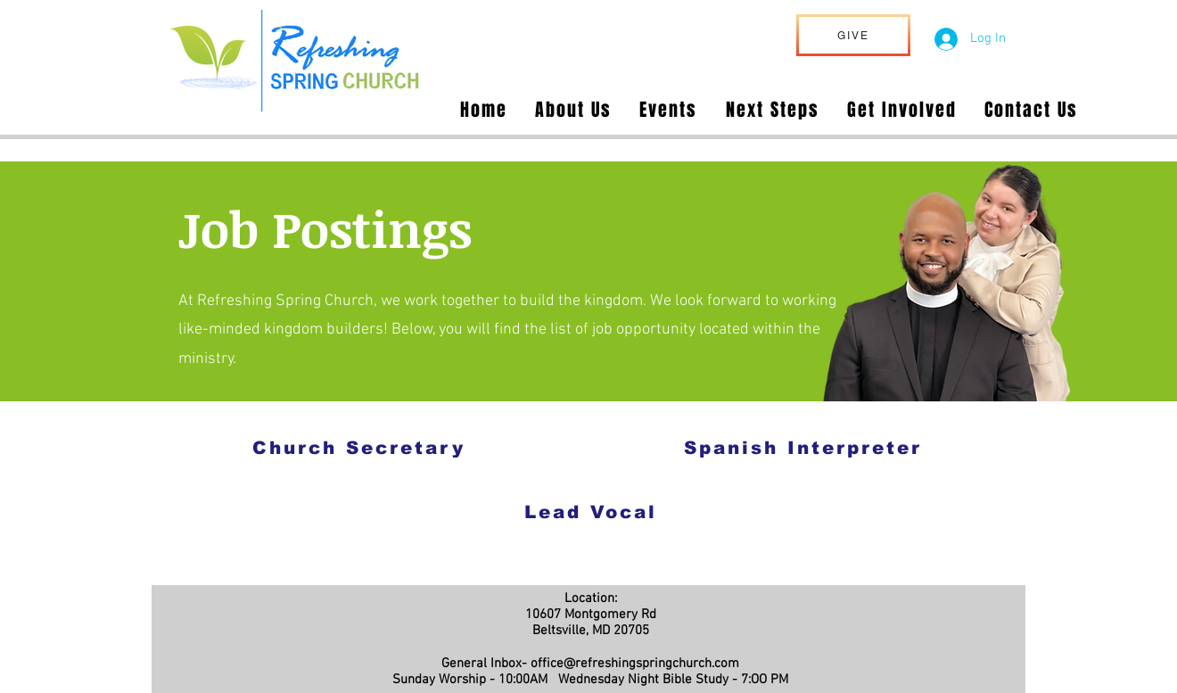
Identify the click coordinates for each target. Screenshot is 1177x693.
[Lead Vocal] (590, 511)
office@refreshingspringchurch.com (635, 664)
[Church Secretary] (358, 447)
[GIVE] (853, 35)
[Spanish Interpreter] (802, 447)
